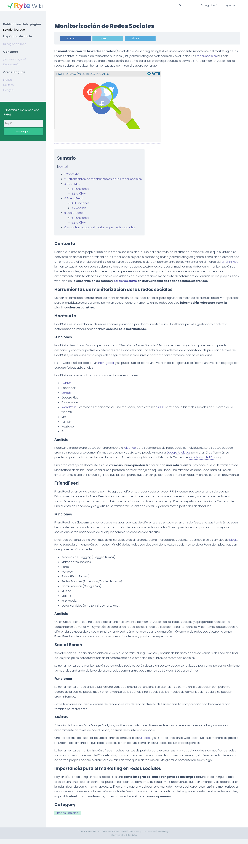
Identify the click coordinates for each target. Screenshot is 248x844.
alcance (130, 448)
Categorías (209, 5)
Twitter (66, 383)
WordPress (69, 407)
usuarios (146, 743)
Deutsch (8, 85)
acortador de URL (202, 457)
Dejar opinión (11, 64)
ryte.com (232, 5)
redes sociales (207, 56)
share (71, 38)
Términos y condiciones (142, 836)
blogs (234, 544)
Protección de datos (115, 836)
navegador (107, 363)
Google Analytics (179, 452)
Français (8, 90)
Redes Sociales (68, 818)
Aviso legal (164, 836)
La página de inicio (14, 44)
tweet (103, 38)
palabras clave (145, 281)
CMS (162, 407)
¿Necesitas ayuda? (14, 59)
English (7, 80)
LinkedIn (67, 393)
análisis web (63, 266)
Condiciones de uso (89, 836)
